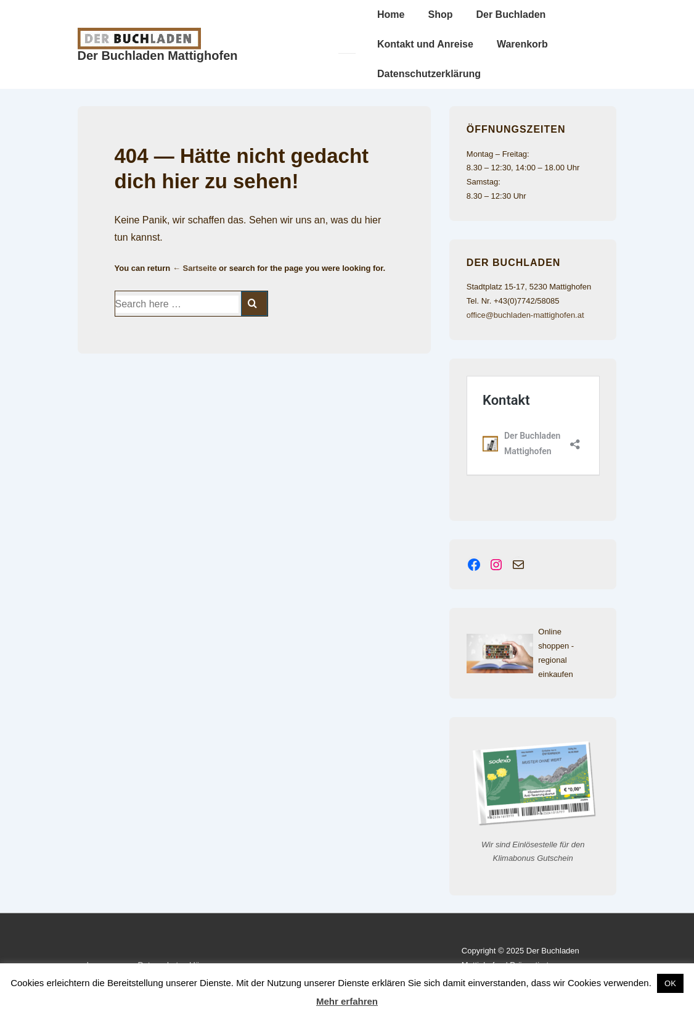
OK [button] (670, 983)
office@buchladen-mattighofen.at (525, 315)
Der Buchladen (510, 14)
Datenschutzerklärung (429, 73)
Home (390, 14)
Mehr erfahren (347, 1001)
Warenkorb (522, 44)
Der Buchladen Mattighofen (158, 55)
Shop (440, 14)
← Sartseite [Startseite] (195, 268)
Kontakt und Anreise (425, 44)
